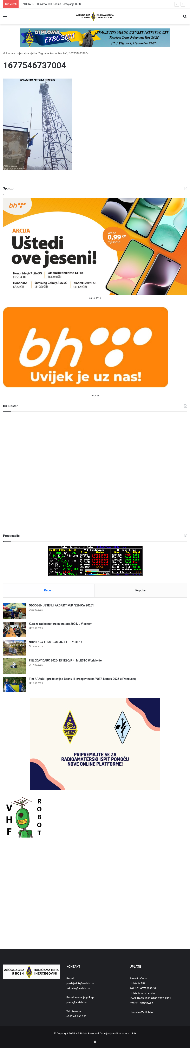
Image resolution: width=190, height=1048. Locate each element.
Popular (140, 590)
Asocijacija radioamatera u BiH (118, 1033)
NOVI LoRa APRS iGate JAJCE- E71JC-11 (55, 642)
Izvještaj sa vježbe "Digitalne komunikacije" (41, 53)
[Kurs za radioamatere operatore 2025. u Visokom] (14, 630)
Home (8, 53)
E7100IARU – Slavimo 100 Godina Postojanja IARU (51, 4)
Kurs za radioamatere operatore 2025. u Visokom (60, 624)
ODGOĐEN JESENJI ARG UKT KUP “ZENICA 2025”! (61, 605)
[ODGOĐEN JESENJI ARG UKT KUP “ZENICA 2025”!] (14, 611)
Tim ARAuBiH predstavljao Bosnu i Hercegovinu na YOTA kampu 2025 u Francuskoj (83, 679)
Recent (49, 590)
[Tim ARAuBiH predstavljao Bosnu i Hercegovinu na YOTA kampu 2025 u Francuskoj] (14, 685)
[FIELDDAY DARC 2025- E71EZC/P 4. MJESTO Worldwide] (14, 666)
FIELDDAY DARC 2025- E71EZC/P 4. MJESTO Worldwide (65, 661)
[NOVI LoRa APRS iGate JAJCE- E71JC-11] (14, 648)
